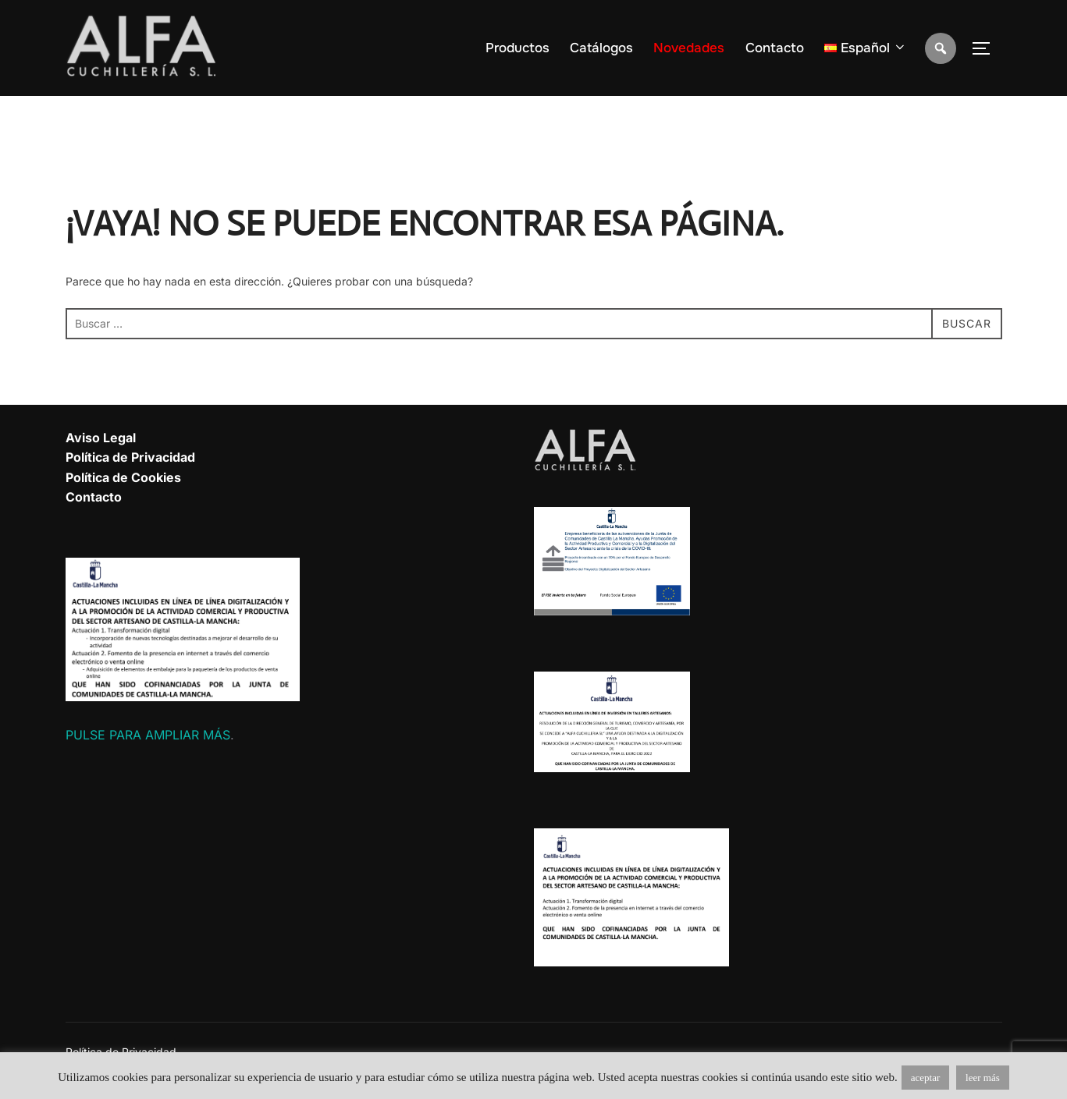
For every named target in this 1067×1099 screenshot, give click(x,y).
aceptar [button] (926, 1077)
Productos (517, 48)
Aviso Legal (101, 437)
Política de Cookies (123, 477)
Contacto (774, 48)
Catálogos (601, 48)
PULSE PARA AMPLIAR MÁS (148, 735)
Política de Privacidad (130, 457)
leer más (983, 1077)
